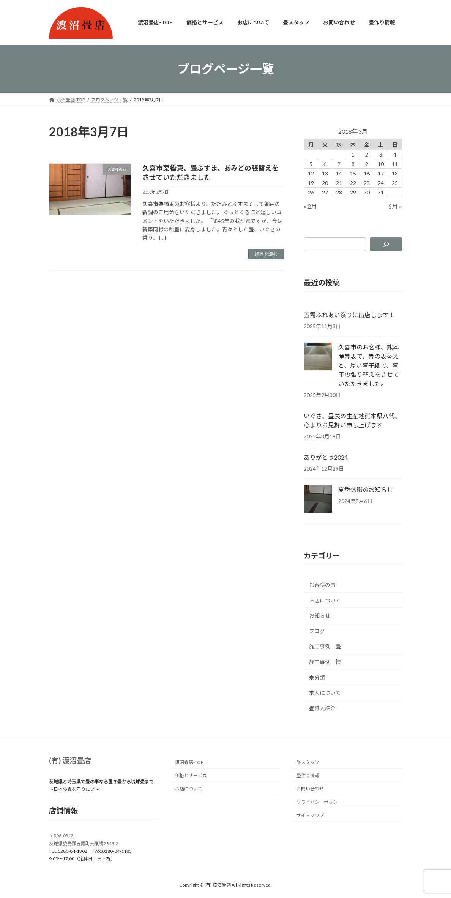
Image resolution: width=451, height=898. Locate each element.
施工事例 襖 (325, 662)
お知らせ (319, 615)
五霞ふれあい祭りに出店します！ (349, 314)
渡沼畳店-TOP (189, 762)
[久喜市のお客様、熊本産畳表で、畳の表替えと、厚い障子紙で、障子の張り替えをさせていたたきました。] (318, 357)
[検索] (386, 244)
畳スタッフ (307, 762)
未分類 (317, 677)
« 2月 (310, 206)
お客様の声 (322, 585)
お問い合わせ (310, 789)
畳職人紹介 (322, 708)
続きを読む (266, 254)
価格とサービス (191, 775)
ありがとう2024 (326, 457)
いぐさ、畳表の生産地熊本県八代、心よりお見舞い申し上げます (352, 420)
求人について (325, 692)
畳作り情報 (307, 775)
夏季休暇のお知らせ (365, 489)
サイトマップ (310, 815)
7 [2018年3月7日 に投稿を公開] (339, 163)
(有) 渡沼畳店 (70, 760)
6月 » (395, 206)
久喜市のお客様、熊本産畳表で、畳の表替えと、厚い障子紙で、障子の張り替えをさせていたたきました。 (368, 365)
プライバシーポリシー (319, 802)
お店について (325, 600)
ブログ (317, 631)
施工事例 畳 (325, 646)
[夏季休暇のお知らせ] (318, 499)
